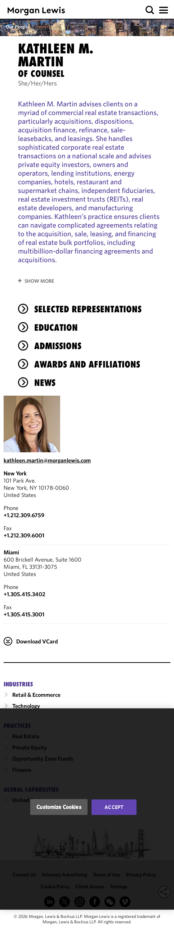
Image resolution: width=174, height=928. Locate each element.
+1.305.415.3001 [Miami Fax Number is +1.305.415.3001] (24, 614)
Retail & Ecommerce (36, 694)
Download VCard (37, 641)
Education (56, 327)
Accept (113, 807)
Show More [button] (39, 281)
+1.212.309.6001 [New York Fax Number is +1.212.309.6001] (24, 535)
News (44, 382)
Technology (26, 705)
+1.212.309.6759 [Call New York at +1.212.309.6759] (24, 515)
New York (15, 473)
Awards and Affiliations (87, 364)
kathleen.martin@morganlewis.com (47, 460)
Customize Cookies (58, 807)
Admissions (57, 345)
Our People (18, 26)
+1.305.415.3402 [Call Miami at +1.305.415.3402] (24, 594)
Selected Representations (88, 309)
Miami (11, 552)
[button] (150, 10)
